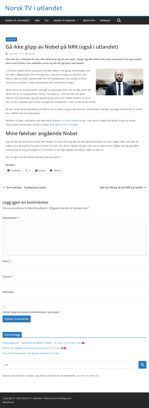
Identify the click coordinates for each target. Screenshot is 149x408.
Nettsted (8, 292)
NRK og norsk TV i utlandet (64, 124)
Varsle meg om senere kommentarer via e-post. (31, 312)
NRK (37, 20)
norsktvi (31, 53)
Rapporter (11, 39)
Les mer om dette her (87, 375)
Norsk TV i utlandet (33, 7)
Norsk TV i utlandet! (17, 20)
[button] (76, 20)
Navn (7, 261)
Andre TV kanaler (64, 20)
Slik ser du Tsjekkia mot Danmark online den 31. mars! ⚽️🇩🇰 (34, 348)
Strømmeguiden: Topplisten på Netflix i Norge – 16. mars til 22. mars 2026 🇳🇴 (43, 342)
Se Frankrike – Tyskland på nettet (24, 187)
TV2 (47, 20)
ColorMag (61, 398)
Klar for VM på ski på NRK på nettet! (123, 187)
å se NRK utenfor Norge (73, 120)
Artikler (105, 20)
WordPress (8, 402)
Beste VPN (89, 20)
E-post (7, 276)
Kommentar (11, 218)
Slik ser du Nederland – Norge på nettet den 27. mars (31, 353)
